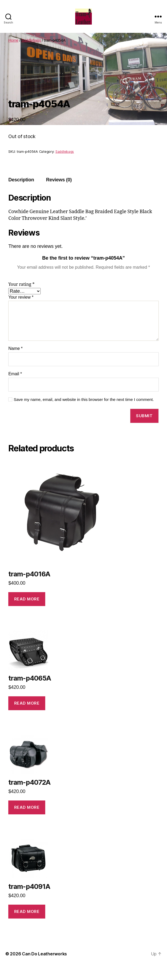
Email (15, 374)
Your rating (21, 284)
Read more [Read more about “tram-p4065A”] (27, 703)
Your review (20, 297)
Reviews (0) (59, 179)
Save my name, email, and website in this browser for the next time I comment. (84, 399)
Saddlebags (31, 40)
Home (13, 40)
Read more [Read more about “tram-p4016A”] (27, 598)
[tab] (21, 179)
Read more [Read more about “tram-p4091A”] (27, 911)
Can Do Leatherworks (44, 953)
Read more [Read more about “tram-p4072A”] (27, 807)
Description (21, 179)
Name (15, 348)
